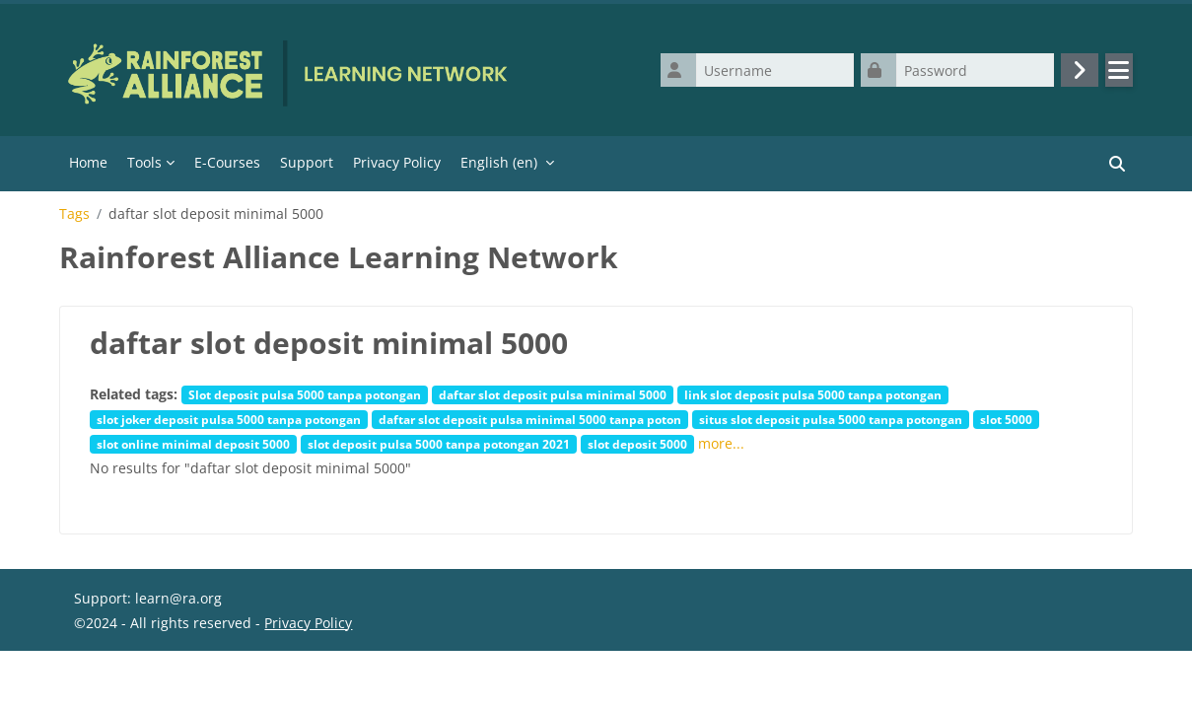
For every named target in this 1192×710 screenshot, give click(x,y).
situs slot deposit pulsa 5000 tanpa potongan (830, 419)
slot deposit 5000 (637, 444)
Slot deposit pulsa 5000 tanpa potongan (304, 394)
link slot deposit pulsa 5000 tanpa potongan (813, 394)
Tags (74, 214)
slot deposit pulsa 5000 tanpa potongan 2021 (439, 444)
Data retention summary (155, 685)
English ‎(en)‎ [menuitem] (498, 162)
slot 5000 (1006, 419)
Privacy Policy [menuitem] (397, 162)
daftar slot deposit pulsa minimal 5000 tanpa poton (530, 419)
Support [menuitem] (306, 162)
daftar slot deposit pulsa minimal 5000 (552, 394)
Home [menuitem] (88, 162)
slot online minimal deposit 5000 (193, 444)
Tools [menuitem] (144, 162)
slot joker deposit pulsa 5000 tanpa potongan (229, 419)
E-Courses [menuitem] (227, 162)
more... (721, 443)
